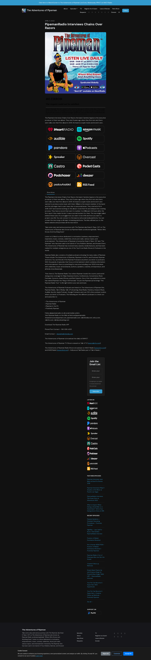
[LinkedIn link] (95, 12)
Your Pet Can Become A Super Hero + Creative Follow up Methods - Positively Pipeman (94, 594)
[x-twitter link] (108, 12)
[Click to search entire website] (119, 12)
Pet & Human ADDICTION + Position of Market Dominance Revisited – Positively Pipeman (95, 548)
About (66, 9)
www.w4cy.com (100, 348)
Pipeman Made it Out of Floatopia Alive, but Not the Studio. (95, 557)
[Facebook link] (89, 12)
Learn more (39, 656)
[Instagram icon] (118, 633)
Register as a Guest (91, 9)
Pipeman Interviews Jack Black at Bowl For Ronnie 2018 (95, 481)
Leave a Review (105, 9)
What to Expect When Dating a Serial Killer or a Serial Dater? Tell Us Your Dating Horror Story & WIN (95, 508)
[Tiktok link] (98, 12)
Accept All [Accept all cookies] (128, 653)
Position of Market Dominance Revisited (93, 539)
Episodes (73, 9)
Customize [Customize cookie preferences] (117, 653)
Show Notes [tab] (51, 192)
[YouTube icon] (118, 636)
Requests (83, 12)
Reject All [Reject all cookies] (106, 653)
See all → (90, 602)
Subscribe (96, 391)
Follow (126, 10)
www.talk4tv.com (94, 343)
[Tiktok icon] (114, 636)
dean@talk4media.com (65, 334)
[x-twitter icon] (125, 633)
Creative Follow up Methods (93, 565)
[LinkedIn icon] (121, 633)
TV (81, 9)
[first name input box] (96, 371)
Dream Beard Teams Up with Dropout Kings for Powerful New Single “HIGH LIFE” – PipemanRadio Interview (95, 574)
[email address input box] (96, 377)
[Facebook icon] (114, 633)
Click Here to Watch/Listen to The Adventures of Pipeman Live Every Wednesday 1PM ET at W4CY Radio (75, 3)
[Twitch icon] (121, 636)
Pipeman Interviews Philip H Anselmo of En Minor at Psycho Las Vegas (95, 490)
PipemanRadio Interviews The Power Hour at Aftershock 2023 (95, 498)
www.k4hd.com (62, 350)
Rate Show (115, 9)
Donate (113, 12)
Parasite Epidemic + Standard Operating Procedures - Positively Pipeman (94, 522)
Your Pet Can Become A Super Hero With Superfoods (94, 585)
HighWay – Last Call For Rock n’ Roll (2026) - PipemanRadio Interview (94, 532)
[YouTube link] (102, 12)
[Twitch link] (105, 12)
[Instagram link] (92, 12)
